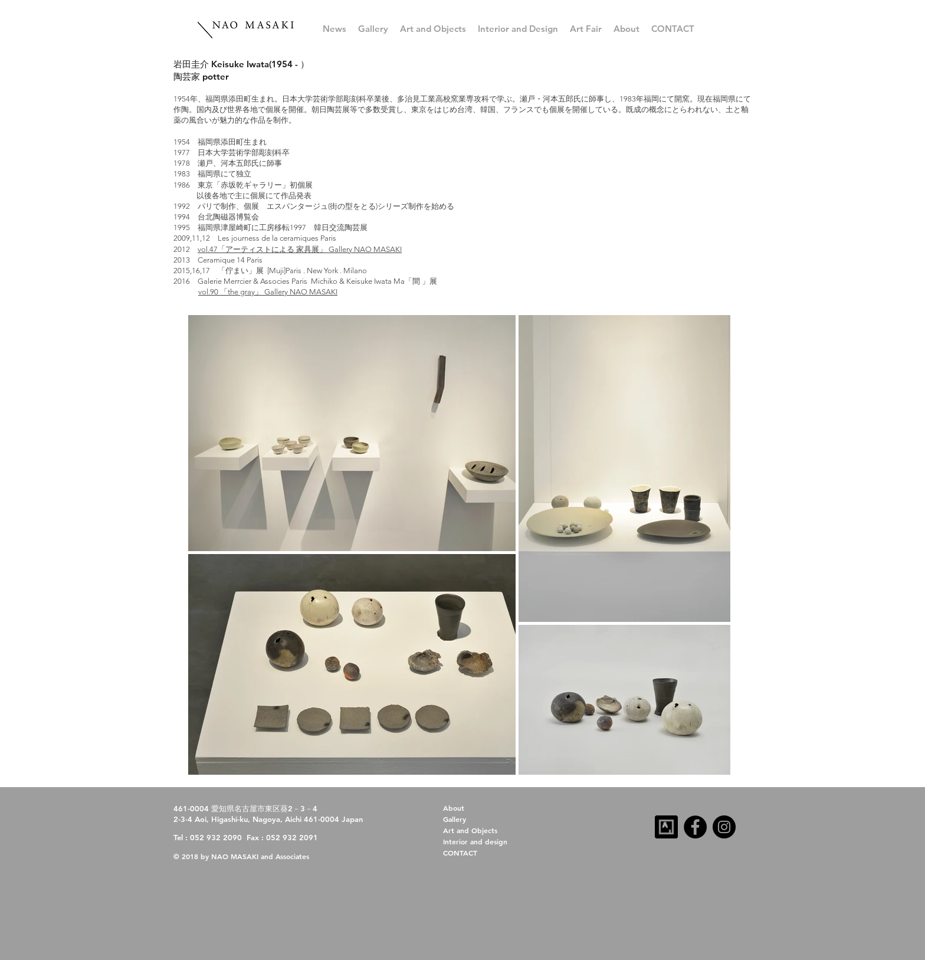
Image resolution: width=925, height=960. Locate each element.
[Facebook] (695, 826)
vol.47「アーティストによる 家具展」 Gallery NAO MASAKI (300, 249)
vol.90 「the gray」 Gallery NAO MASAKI (267, 291)
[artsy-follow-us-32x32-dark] (666, 826)
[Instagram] (724, 826)
